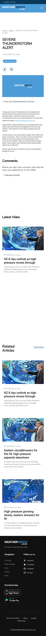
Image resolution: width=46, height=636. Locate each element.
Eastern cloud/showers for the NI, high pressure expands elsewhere (20, 454)
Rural (6, 576)
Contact (33, 618)
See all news (39, 347)
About (25, 618)
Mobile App (21, 621)
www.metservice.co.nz (25, 120)
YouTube (28, 573)
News (11, 30)
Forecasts (7, 560)
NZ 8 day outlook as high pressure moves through (20, 261)
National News (10, 61)
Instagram (29, 569)
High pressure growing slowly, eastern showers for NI (21, 515)
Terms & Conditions (13, 618)
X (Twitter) (29, 565)
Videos (6, 572)
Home (4, 30)
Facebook (29, 561)
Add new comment (11, 175)
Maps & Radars (9, 564)
